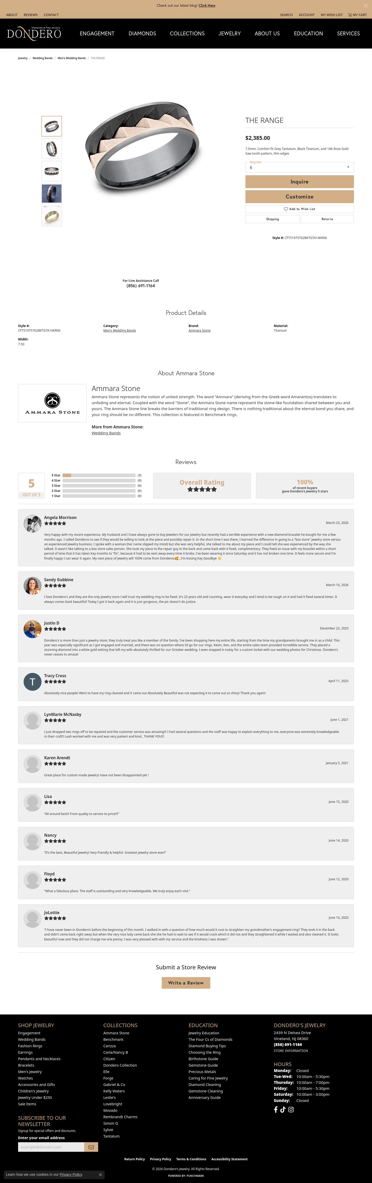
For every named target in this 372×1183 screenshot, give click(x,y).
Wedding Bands (43, 58)
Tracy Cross (55, 675)
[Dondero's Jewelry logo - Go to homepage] (35, 33)
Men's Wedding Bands (72, 58)
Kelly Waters (114, 1091)
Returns (328, 219)
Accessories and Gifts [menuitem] (36, 1084)
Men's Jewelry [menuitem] (30, 1071)
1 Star (56, 496)
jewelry (23, 58)
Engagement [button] (97, 33)
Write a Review (186, 983)
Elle (106, 1071)
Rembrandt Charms (120, 1116)
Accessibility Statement (229, 1159)
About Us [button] (267, 33)
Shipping (272, 219)
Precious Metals (202, 1071)
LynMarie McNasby (62, 714)
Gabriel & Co (114, 1084)
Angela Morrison (60, 517)
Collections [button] (187, 33)
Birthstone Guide (203, 1058)
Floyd (49, 873)
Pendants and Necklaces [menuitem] (39, 1058)
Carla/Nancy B (115, 1052)
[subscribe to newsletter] (91, 1147)
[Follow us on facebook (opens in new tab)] (276, 1110)
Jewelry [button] (230, 33)
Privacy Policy (160, 1159)
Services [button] (348, 33)
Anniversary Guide (205, 1097)
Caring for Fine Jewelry (208, 1078)
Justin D (51, 623)
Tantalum (111, 1136)
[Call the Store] (288, 1044)
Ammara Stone (200, 330)
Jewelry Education (204, 1032)
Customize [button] (299, 196)
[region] (142, 171)
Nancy (50, 835)
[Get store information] (291, 1051)
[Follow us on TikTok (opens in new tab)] (283, 1110)
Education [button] (308, 33)
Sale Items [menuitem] (27, 1103)
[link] (11, 15)
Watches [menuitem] (25, 1078)
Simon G (110, 1123)
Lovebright (112, 1103)
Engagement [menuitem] (29, 1032)
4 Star (56, 480)
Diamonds (142, 33)
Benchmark (113, 1039)
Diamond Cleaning (205, 1084)
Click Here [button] (207, 5)
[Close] (365, 5)
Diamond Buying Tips (207, 1045)
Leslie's (109, 1097)
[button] (286, 15)
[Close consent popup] (100, 1174)
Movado (110, 1110)
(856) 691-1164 (141, 285)
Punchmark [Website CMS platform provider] (195, 1176)
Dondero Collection (120, 1065)
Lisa (48, 796)
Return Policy (134, 1159)
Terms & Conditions (191, 1159)
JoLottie (51, 912)
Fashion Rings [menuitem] (30, 1045)
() (140, 475)
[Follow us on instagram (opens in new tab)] (291, 1110)
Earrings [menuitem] (25, 1052)
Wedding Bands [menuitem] (31, 1039)
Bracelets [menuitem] (26, 1065)
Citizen (109, 1058)
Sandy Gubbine (58, 579)
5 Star (56, 475)
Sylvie (108, 1129)
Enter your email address (41, 1137)
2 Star (56, 491)
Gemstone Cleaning (206, 1091)
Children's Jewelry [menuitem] (33, 1091)
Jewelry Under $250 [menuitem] (35, 1097)
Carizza (109, 1045)
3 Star (56, 485)
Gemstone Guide (203, 1065)
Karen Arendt (57, 757)
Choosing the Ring (205, 1052)
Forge (108, 1078)
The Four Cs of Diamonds (211, 1039)
